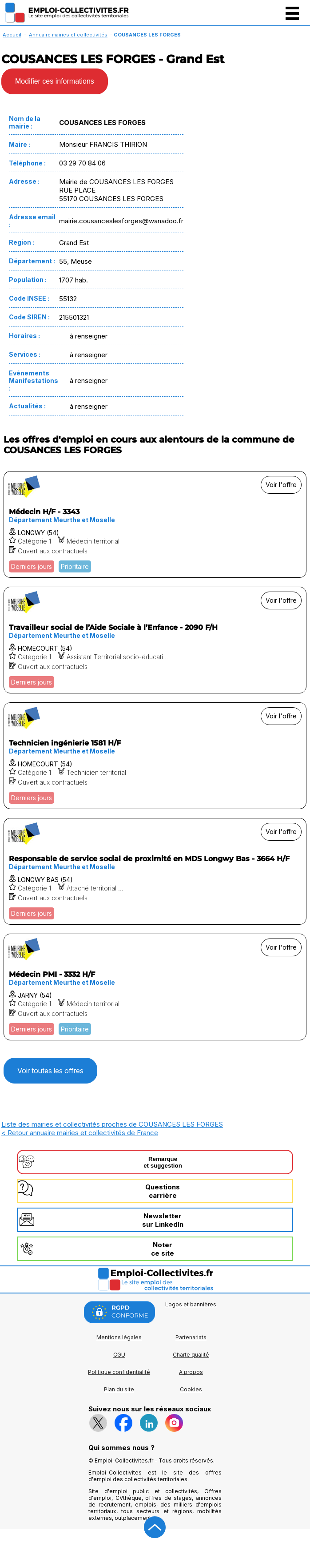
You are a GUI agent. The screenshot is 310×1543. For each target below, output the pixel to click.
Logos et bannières (190, 1304)
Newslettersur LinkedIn (162, 1220)
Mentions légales (119, 1337)
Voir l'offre (281, 484)
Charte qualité (191, 1354)
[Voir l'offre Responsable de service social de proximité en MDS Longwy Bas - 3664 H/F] (155, 871)
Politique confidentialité (119, 1372)
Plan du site (119, 1389)
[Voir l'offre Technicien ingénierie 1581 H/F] (155, 756)
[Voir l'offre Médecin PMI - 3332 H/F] (155, 987)
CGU (119, 1354)
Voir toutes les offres (50, 1070)
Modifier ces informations (54, 81)
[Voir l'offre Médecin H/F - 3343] (155, 524)
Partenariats (191, 1337)
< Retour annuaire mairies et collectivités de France (79, 1132)
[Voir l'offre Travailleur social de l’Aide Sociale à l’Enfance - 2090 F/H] (155, 640)
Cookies (191, 1389)
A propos (191, 1372)
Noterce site (162, 1249)
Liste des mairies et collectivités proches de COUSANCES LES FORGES (112, 1124)
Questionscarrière (162, 1191)
